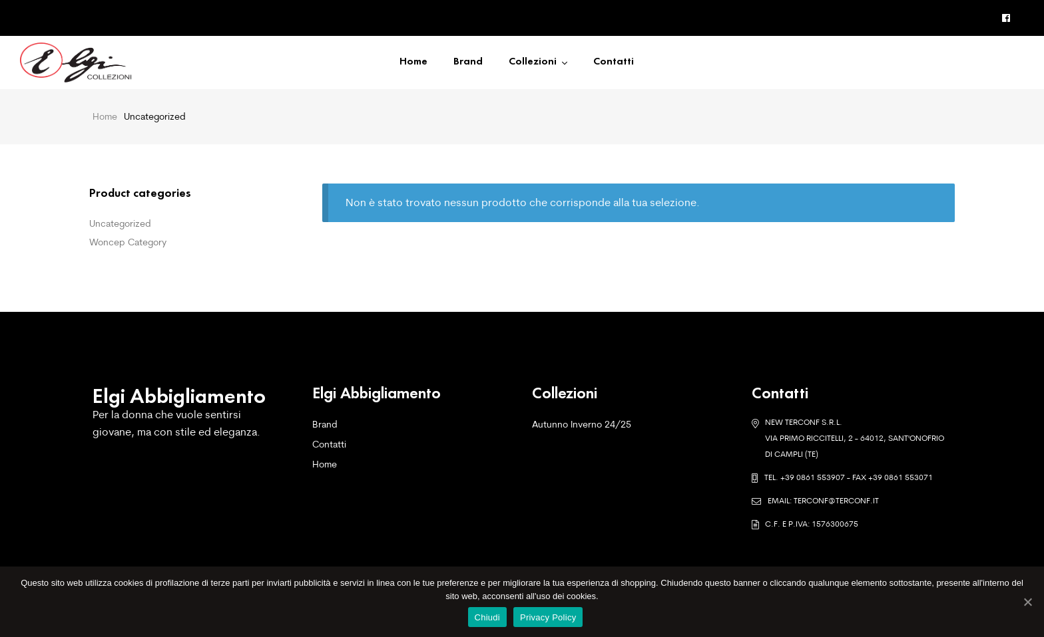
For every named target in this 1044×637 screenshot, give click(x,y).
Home (105, 116)
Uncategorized (120, 223)
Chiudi (487, 617)
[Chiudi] (1027, 601)
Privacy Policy (548, 617)
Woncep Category (127, 242)
